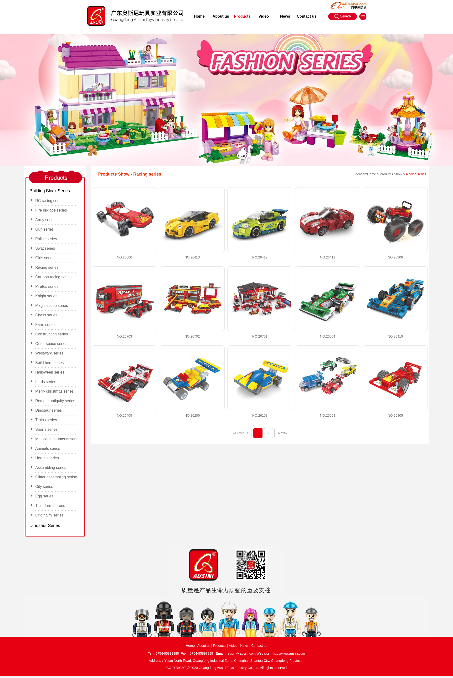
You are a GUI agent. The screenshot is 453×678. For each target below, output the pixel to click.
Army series (45, 220)
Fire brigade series (51, 210)
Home (199, 16)
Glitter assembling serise (56, 477)
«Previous (240, 433)
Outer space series (51, 344)
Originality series (49, 515)
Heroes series (47, 458)
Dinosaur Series (45, 525)
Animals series (47, 448)
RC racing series (49, 201)
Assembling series (50, 467)
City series (44, 487)
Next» (282, 433)
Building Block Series (50, 190)
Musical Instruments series (57, 439)
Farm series (45, 325)
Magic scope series (51, 306)
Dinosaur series (48, 410)
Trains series (46, 420)
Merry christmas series (54, 391)
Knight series (46, 296)
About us (220, 16)
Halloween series (49, 372)
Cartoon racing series (53, 277)
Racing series (46, 267)
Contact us (307, 16)
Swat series (45, 248)
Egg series (44, 496)
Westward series (49, 353)
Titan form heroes (50, 506)
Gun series (44, 229)
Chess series (46, 315)
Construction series (51, 334)
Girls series (44, 258)
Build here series (49, 363)
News (285, 16)
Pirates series (46, 286)
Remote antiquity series (55, 401)
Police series (46, 239)
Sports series (46, 429)
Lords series (45, 382)
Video (263, 16)
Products (242, 16)
